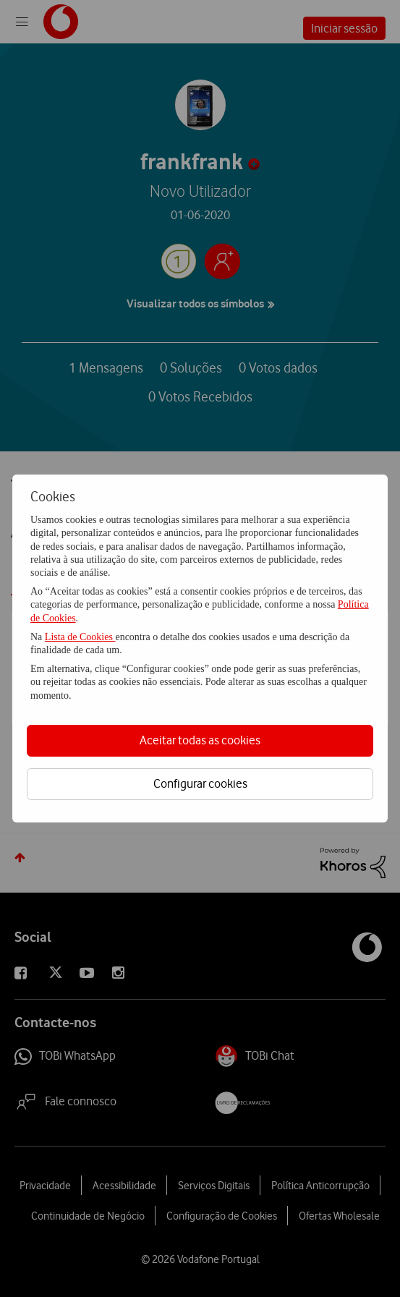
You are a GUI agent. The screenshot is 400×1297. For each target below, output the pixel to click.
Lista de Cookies (80, 637)
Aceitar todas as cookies (200, 740)
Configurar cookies (200, 783)
